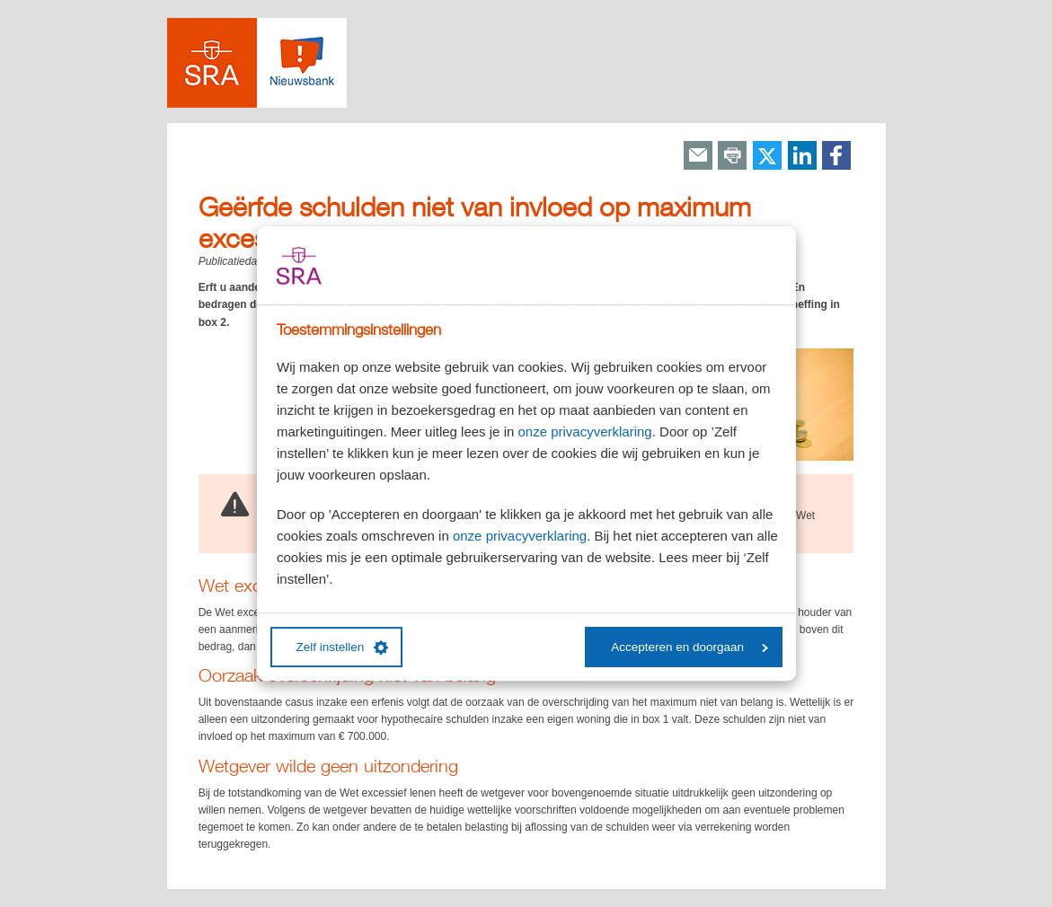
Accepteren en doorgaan (689, 647)
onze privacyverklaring (584, 431)
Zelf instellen (342, 647)
